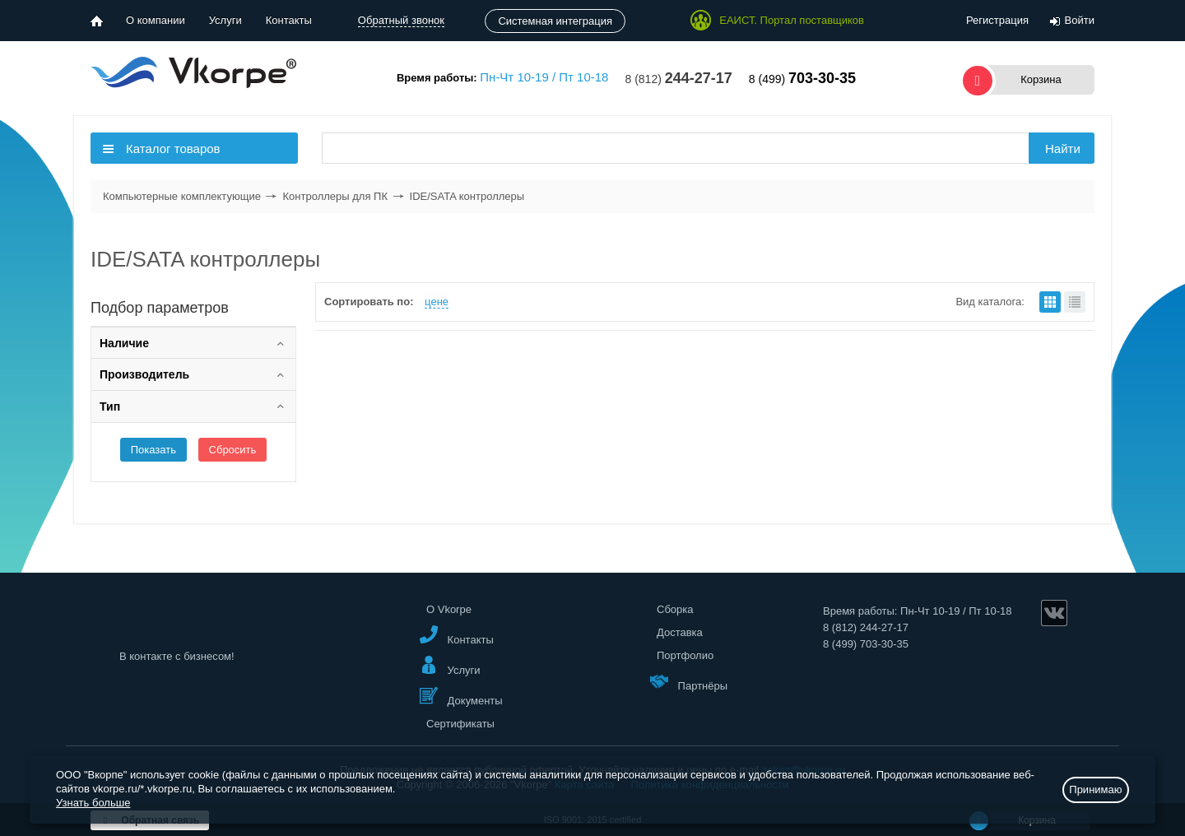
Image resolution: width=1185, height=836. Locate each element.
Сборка (675, 609)
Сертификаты (460, 724)
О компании (155, 20)
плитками (1050, 302)
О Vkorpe (449, 609)
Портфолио (685, 655)
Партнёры (688, 681)
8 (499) (802, 79)
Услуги (225, 20)
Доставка (680, 632)
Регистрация (997, 20)
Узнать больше (93, 803)
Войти (1079, 20)
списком (1074, 302)
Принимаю (1095, 789)
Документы (461, 696)
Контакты (289, 20)
